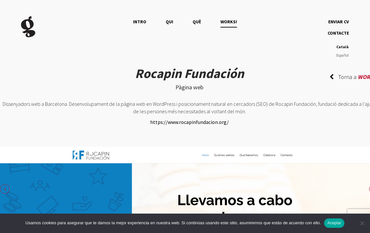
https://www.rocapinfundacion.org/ (189, 122)
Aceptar (334, 223)
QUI (169, 22)
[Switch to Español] (342, 55)
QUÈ (197, 22)
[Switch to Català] (342, 47)
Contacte (338, 33)
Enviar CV (338, 22)
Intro (139, 22)
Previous (5, 189)
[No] (362, 223)
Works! (228, 22)
